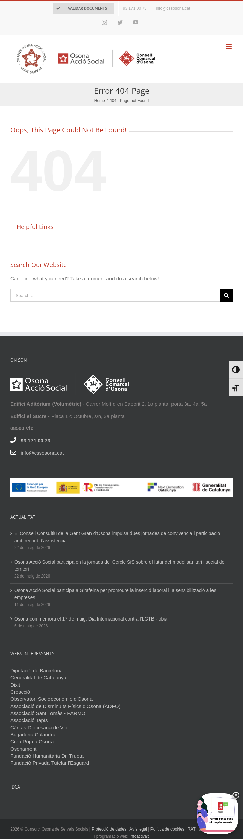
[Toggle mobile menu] (229, 46)
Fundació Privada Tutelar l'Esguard (49, 763)
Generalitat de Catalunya (38, 677)
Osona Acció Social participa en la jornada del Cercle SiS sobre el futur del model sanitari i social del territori (119, 565)
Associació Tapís (29, 720)
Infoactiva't (139, 836)
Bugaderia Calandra (32, 734)
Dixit (15, 685)
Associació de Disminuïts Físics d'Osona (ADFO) (65, 706)
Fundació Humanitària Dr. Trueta (47, 756)
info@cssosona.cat (42, 453)
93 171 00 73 (35, 440)
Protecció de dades (109, 829)
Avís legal (138, 829)
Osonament (23, 749)
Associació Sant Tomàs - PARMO (47, 713)
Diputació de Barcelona (36, 670)
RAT (192, 829)
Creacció (20, 692)
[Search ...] (115, 295)
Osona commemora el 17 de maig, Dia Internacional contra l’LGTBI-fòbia (90, 619)
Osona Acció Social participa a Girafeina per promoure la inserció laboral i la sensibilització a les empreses (115, 594)
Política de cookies (167, 829)
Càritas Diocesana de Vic (38, 727)
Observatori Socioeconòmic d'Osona (51, 699)
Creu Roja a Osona (32, 741)
